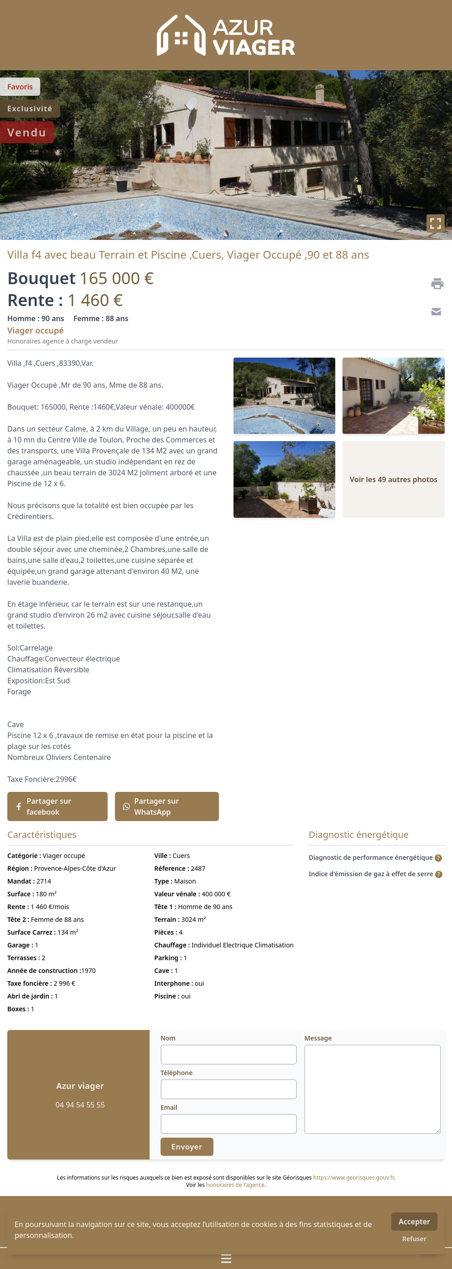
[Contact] (434, 313)
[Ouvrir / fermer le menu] (226, 1258)
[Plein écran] (435, 223)
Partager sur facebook (43, 806)
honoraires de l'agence (235, 1185)
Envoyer (187, 1147)
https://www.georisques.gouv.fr (353, 1177)
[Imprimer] (434, 283)
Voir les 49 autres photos (393, 479)
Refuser (414, 1238)
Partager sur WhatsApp (150, 806)
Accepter (414, 1222)
